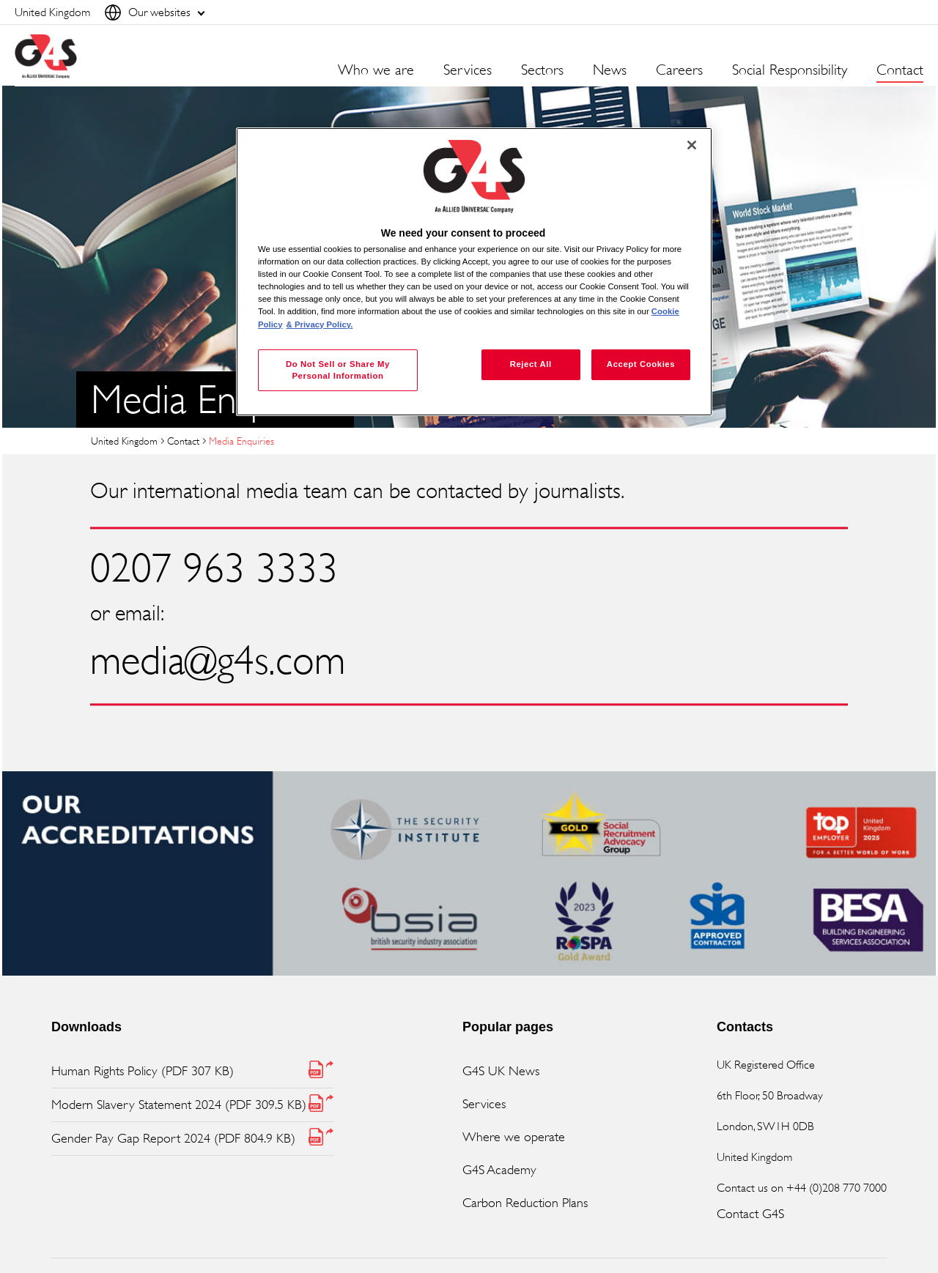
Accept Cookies (641, 364)
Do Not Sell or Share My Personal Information (338, 370)
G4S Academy (499, 1169)
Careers (679, 70)
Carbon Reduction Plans (525, 1202)
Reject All (531, 364)
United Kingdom (124, 440)
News (610, 70)
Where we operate (513, 1136)
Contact (899, 70)
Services (484, 1103)
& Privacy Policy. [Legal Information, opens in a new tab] (320, 324)
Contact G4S (750, 1213)
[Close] (692, 145)
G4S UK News (500, 1071)
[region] (474, 272)
